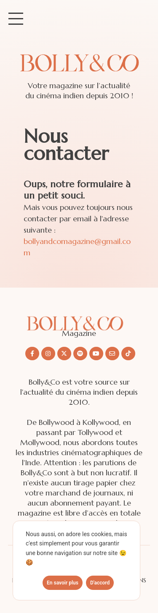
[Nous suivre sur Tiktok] (128, 353)
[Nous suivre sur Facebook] (32, 353)
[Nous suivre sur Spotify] (80, 353)
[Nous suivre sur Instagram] (48, 353)
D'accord (100, 583)
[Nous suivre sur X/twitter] (64, 353)
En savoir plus (62, 583)
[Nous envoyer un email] (112, 353)
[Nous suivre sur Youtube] (96, 353)
